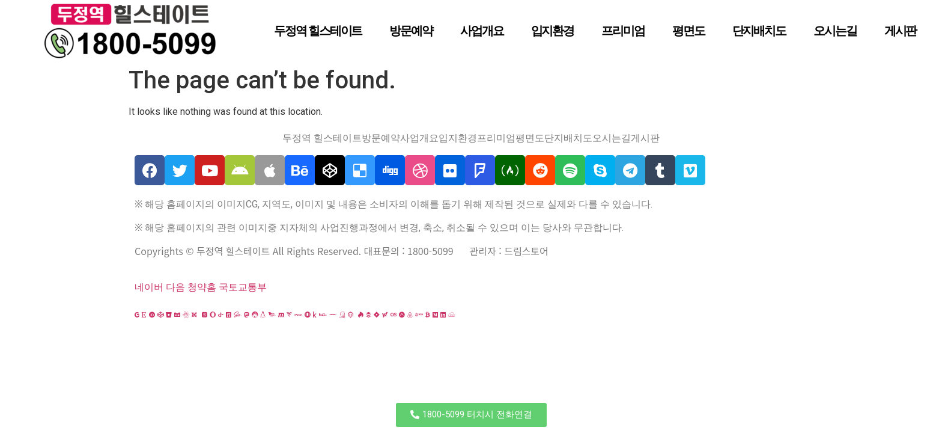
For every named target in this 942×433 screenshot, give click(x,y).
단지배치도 (759, 30)
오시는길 (835, 30)
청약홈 (201, 287)
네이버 (149, 287)
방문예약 (411, 30)
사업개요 (481, 30)
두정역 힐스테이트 (318, 30)
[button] (471, 415)
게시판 (900, 30)
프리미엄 (623, 30)
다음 (175, 287)
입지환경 (552, 30)
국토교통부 (243, 287)
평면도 (688, 30)
